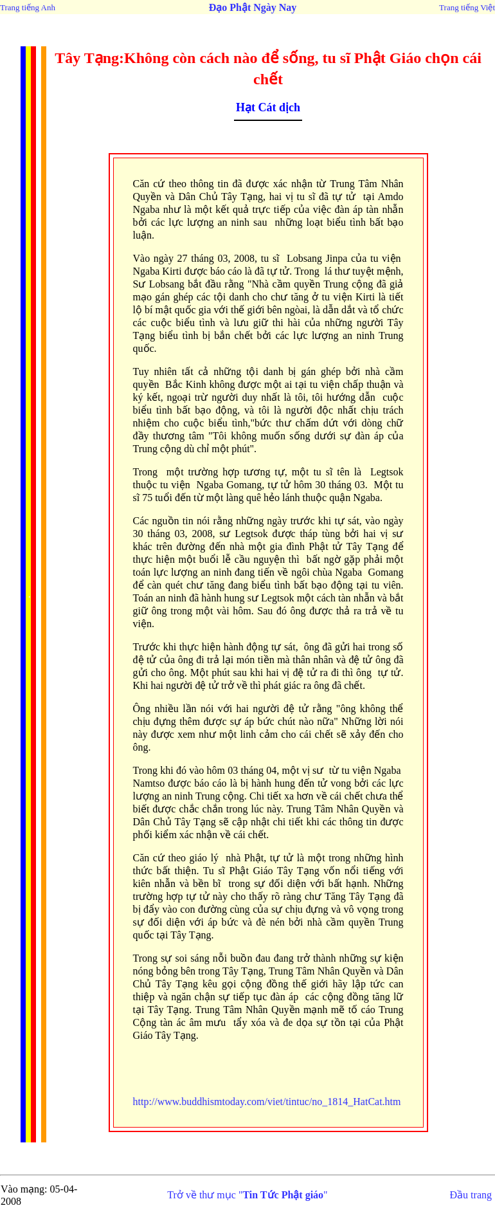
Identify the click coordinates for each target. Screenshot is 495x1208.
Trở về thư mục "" (247, 1194)
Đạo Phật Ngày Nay (253, 7)
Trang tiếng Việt (467, 7)
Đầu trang (471, 1194)
